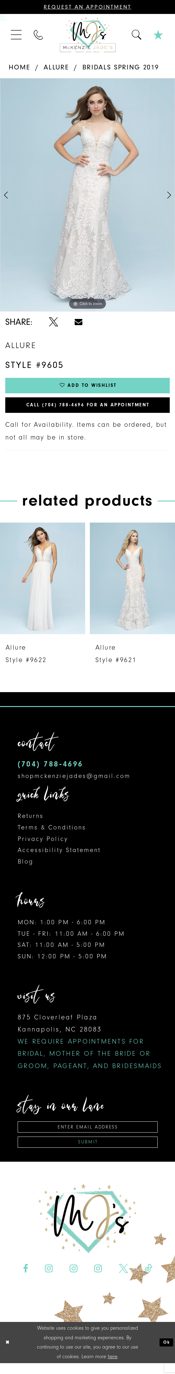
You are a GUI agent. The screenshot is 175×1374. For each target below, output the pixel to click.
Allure (56, 67)
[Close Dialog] (8, 1353)
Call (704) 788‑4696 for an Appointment (88, 410)
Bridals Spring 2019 (120, 67)
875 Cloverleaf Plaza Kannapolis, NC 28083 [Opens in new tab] (90, 1047)
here (112, 1367)
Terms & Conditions (52, 833)
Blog (25, 867)
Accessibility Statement (59, 856)
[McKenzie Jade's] (87, 34)
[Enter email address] (88, 1134)
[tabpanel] (87, 194)
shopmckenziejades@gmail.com (74, 781)
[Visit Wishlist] (158, 34)
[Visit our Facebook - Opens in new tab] (25, 1279)
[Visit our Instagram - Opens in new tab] (49, 1279)
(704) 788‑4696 (50, 770)
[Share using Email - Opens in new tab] (78, 322)
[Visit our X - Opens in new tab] (123, 1279)
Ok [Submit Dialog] (165, 1353)
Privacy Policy (43, 844)
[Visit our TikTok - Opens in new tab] (148, 1279)
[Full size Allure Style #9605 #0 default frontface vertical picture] (87, 194)
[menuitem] (17, 35)
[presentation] (42, 584)
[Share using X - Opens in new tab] (53, 322)
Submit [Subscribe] (88, 1152)
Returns (31, 822)
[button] (17, 35)
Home (19, 67)
